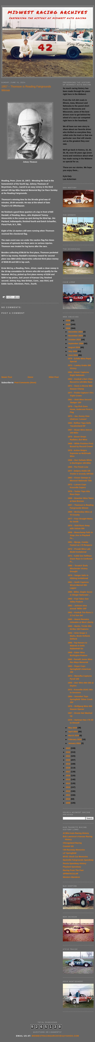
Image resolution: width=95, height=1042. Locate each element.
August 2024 (74, 347)
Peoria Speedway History (74, 863)
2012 (68, 791)
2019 (68, 764)
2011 (68, 795)
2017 (68, 772)
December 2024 (75, 332)
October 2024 (74, 339)
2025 (68, 324)
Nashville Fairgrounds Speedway (78, 860)
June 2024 (73, 355)
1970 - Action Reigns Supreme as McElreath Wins (79, 453)
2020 (68, 760)
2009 (68, 803)
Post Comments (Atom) (25, 382)
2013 (68, 787)
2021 (68, 756)
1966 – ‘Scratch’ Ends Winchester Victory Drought (78, 568)
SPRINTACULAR (70, 873)
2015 (68, 779)
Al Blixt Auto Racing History (76, 833)
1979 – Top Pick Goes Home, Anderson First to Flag (80, 409)
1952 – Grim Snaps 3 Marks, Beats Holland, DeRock (79, 636)
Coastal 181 (68, 846)
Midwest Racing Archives (48, 12)
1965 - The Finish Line (78, 467)
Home (30, 377)
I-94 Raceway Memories (74, 850)
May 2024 (72, 728)
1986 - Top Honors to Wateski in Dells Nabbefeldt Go (77, 646)
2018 (68, 768)
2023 (68, 748)
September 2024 (76, 343)
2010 (68, 799)
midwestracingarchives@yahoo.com (55, 1036)
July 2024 (73, 351)
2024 (68, 328)
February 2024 (75, 739)
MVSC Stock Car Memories (75, 856)
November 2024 (75, 336)
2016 (68, 775)
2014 (68, 783)
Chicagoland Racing (72, 843)
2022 (68, 752)
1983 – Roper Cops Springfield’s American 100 (79, 669)
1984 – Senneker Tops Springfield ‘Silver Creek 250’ (80, 699)
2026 (68, 320)
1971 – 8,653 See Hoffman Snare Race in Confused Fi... (80, 559)
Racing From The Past (73, 870)
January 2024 (74, 743)
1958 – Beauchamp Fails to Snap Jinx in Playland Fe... (80, 535)
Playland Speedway (72, 867)
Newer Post (6, 377)
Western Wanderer (71, 877)
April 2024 (73, 731)
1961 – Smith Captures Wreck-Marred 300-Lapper (78, 585)
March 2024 (73, 735)
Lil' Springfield (69, 853)
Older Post (54, 377)
